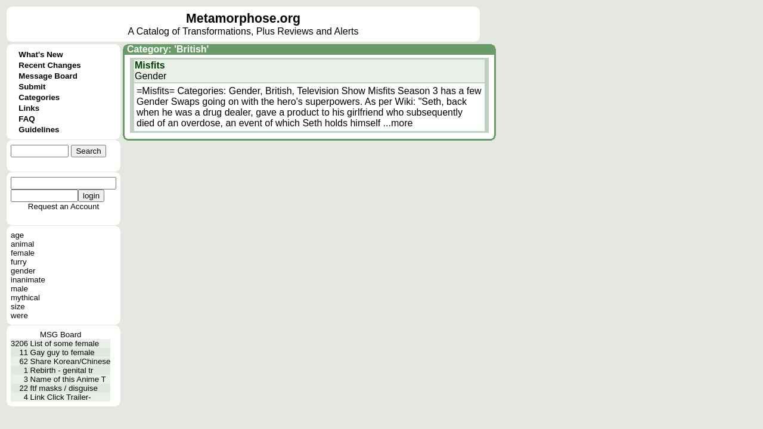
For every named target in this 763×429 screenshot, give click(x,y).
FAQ (26, 118)
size (18, 306)
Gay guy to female (62, 352)
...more (398, 123)
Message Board (47, 76)
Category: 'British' (168, 49)
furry (19, 261)
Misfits (150, 65)
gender (23, 270)
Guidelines (38, 129)
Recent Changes (49, 65)
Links (28, 108)
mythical (25, 297)
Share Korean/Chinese (70, 361)
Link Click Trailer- (60, 397)
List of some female (65, 343)
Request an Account (63, 206)
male (19, 288)
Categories (39, 97)
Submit (31, 86)
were (19, 315)
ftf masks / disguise (64, 388)
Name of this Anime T (68, 379)
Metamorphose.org (243, 18)
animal (22, 244)
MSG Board (61, 334)
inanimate (28, 279)
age (17, 235)
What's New (40, 54)
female (23, 252)
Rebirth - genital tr (62, 370)
